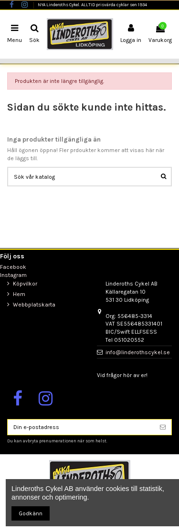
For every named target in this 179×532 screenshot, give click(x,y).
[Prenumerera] (162, 427)
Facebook (13, 267)
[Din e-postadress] (81, 427)
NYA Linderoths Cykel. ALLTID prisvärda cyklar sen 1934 (92, 4)
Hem (19, 294)
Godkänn (30, 513)
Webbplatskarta (34, 304)
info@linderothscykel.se (137, 352)
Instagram (13, 275)
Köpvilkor (25, 283)
